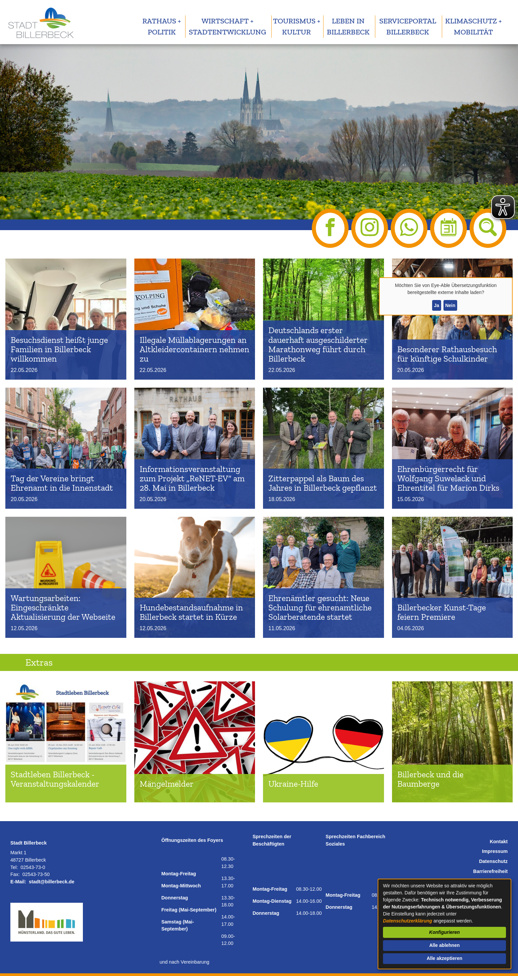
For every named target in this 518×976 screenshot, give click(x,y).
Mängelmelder (166, 784)
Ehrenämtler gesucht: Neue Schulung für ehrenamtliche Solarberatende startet (320, 607)
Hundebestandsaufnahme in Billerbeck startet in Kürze (191, 612)
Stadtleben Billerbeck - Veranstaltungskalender (55, 779)
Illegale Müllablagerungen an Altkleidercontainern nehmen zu (194, 349)
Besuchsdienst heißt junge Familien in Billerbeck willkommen (59, 349)
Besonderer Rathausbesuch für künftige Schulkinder (447, 354)
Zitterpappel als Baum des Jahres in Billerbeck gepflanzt (322, 483)
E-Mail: (18, 881)
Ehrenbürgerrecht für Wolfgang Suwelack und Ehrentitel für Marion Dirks (448, 478)
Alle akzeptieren (445, 958)
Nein (450, 305)
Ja (436, 305)
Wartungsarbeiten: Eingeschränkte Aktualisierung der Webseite (63, 607)
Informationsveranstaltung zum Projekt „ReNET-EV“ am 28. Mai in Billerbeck (192, 478)
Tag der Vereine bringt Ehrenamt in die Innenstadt (62, 483)
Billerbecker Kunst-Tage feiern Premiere (441, 612)
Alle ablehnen (444, 945)
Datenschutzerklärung (407, 920)
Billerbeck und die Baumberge (430, 779)
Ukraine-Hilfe (293, 784)
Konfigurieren (444, 932)
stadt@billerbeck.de (51, 881)
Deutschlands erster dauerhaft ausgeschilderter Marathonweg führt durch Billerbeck (318, 344)
